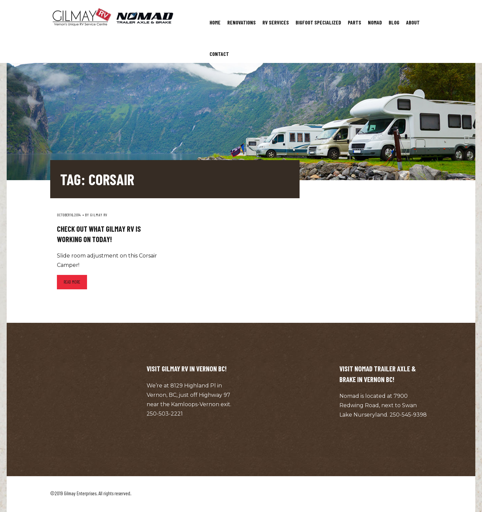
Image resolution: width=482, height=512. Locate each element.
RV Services (275, 22)
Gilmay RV (98, 214)
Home (215, 22)
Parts (354, 22)
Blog (394, 22)
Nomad (375, 22)
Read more (72, 282)
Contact (219, 54)
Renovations (241, 22)
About (413, 22)
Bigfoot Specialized (318, 22)
